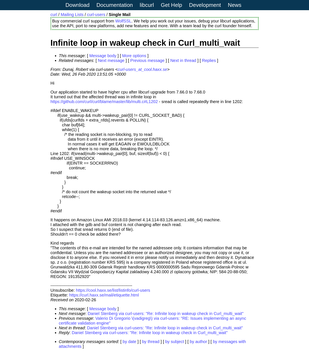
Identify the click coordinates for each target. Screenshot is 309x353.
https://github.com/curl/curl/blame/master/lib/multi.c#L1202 (104, 101)
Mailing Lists (72, 14)
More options (134, 55)
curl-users (96, 14)
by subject (174, 341)
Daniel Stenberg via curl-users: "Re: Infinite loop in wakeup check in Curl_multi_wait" (165, 313)
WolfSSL (123, 21)
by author (198, 341)
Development (205, 5)
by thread (150, 341)
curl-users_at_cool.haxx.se (142, 69)
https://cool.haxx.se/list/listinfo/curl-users (113, 290)
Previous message (147, 60)
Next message (111, 60)
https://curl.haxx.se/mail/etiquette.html (104, 295)
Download (78, 5)
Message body (102, 55)
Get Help (171, 5)
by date (129, 341)
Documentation (114, 5)
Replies (209, 60)
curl (54, 14)
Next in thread (183, 60)
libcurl (147, 5)
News (234, 5)
